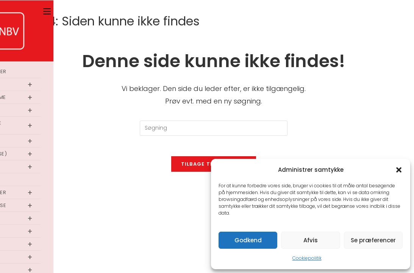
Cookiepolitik (307, 258)
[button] (399, 170)
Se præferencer (373, 240)
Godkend (248, 240)
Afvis (310, 240)
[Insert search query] (213, 128)
